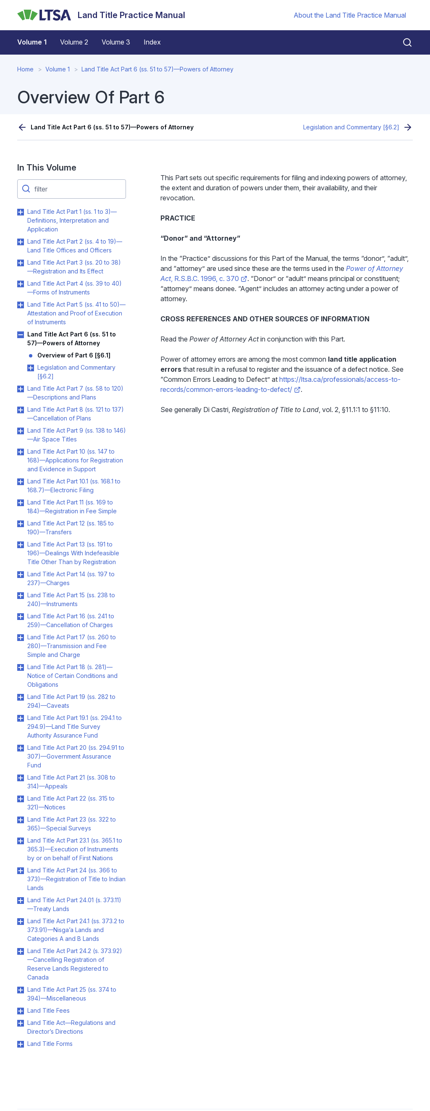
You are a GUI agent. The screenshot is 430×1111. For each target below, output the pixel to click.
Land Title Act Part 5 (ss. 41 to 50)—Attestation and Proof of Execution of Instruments (76, 313)
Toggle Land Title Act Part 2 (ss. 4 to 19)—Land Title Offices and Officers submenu (20, 242)
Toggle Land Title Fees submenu (20, 1011)
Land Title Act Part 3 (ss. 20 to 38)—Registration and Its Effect (74, 267)
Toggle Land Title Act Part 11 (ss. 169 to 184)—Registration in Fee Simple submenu (20, 502)
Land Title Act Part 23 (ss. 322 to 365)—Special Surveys (71, 824)
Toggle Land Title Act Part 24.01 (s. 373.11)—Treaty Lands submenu (20, 900)
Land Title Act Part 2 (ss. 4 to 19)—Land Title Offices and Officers (74, 246)
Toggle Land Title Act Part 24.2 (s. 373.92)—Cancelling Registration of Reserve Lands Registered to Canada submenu (20, 951)
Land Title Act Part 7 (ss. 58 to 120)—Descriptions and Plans (75, 393)
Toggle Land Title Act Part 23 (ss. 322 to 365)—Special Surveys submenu (20, 820)
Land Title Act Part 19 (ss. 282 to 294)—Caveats (71, 701)
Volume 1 (32, 42)
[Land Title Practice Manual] (101, 15)
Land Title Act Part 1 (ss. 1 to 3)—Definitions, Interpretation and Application (72, 220)
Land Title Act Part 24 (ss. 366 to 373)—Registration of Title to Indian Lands (76, 879)
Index (152, 42)
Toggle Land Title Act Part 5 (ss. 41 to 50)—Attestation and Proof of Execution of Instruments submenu (20, 305)
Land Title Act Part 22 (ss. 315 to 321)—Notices (71, 803)
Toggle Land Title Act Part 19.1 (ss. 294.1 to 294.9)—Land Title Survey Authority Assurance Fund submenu (20, 718)
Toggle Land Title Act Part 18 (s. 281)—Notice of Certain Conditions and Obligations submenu (20, 667)
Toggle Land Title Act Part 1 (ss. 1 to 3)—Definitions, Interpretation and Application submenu (20, 212)
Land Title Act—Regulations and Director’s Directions (71, 1027)
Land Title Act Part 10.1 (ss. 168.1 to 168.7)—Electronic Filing (74, 486)
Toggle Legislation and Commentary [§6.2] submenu (30, 368)
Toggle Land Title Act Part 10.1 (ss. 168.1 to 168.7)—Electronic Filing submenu (20, 481)
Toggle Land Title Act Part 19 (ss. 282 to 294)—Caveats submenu (20, 697)
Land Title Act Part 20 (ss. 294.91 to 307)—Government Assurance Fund (75, 756)
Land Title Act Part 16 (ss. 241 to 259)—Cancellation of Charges (70, 620)
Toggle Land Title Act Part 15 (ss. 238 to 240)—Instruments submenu (20, 595)
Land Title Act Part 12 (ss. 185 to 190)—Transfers (70, 528)
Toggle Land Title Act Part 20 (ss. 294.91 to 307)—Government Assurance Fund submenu (20, 748)
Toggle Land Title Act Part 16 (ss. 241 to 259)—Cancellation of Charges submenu (20, 616)
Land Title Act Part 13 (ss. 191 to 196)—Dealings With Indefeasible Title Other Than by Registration (73, 553)
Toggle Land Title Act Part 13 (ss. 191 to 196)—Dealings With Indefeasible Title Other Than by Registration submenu (20, 544)
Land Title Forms (50, 1043)
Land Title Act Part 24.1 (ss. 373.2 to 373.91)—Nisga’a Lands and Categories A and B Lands (75, 929)
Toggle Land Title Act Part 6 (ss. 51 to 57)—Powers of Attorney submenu (20, 334)
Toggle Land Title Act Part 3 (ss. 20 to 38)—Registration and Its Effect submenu (20, 263)
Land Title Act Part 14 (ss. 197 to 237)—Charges (71, 578)
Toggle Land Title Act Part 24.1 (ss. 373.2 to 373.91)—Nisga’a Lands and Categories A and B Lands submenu (20, 921)
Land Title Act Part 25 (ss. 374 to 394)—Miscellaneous (71, 994)
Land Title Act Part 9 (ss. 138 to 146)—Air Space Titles (76, 435)
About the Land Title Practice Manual (350, 15)
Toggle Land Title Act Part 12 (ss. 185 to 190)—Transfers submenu (20, 523)
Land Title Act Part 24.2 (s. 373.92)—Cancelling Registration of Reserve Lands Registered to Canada (74, 964)
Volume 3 (116, 42)
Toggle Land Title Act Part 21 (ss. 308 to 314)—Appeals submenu (20, 778)
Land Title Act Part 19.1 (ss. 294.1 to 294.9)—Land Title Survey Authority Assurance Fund (74, 726)
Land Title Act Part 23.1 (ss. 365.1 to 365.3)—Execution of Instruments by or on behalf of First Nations (74, 849)
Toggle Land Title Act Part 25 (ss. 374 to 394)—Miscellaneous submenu (20, 990)
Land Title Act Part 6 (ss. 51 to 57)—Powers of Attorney (157, 69)
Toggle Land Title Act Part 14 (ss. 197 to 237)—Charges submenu (20, 574)
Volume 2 (74, 42)
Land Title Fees (48, 1010)
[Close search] (402, 42)
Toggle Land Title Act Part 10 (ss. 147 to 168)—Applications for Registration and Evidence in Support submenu (20, 452)
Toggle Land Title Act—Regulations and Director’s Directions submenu (20, 1023)
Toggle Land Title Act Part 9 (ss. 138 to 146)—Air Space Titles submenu (20, 431)
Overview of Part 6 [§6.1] (73, 355)
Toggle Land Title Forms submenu (20, 1044)
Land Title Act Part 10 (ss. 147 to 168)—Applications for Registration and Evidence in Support (75, 460)
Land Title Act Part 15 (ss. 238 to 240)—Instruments (71, 599)
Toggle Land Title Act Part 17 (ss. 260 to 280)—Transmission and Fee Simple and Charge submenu (20, 637)
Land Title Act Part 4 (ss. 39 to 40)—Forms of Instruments (74, 288)
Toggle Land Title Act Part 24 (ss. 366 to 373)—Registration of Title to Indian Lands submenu (20, 870)
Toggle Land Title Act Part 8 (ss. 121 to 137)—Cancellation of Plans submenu (20, 410)
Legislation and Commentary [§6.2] (351, 127)
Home (25, 69)
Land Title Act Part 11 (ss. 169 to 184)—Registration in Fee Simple (72, 507)
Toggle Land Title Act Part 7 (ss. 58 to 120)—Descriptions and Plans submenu (20, 389)
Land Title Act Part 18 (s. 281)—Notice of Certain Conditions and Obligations (72, 675)
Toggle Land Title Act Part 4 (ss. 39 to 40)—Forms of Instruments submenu (20, 284)
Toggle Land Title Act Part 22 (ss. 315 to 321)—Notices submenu (20, 799)
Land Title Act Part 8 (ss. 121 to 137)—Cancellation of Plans (75, 414)
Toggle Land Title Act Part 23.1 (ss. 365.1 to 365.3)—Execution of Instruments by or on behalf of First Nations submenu (20, 841)
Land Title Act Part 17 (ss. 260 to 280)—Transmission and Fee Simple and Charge (71, 645)
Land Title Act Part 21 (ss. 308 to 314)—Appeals (71, 782)
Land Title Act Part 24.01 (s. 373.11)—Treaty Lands (74, 904)
